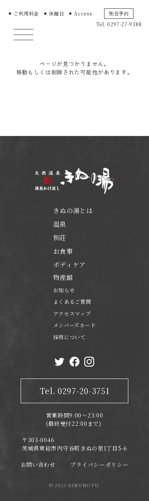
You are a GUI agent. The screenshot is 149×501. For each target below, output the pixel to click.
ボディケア (69, 264)
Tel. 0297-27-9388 (118, 24)
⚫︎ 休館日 (53, 13)
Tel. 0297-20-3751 (75, 390)
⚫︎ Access (80, 13)
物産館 (63, 277)
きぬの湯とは (73, 210)
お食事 (63, 251)
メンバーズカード (74, 325)
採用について (69, 337)
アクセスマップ (72, 313)
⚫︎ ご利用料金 (23, 13)
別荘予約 (119, 13)
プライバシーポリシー (99, 464)
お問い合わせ (38, 464)
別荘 (59, 237)
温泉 (59, 224)
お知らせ (64, 290)
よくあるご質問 (72, 301)
